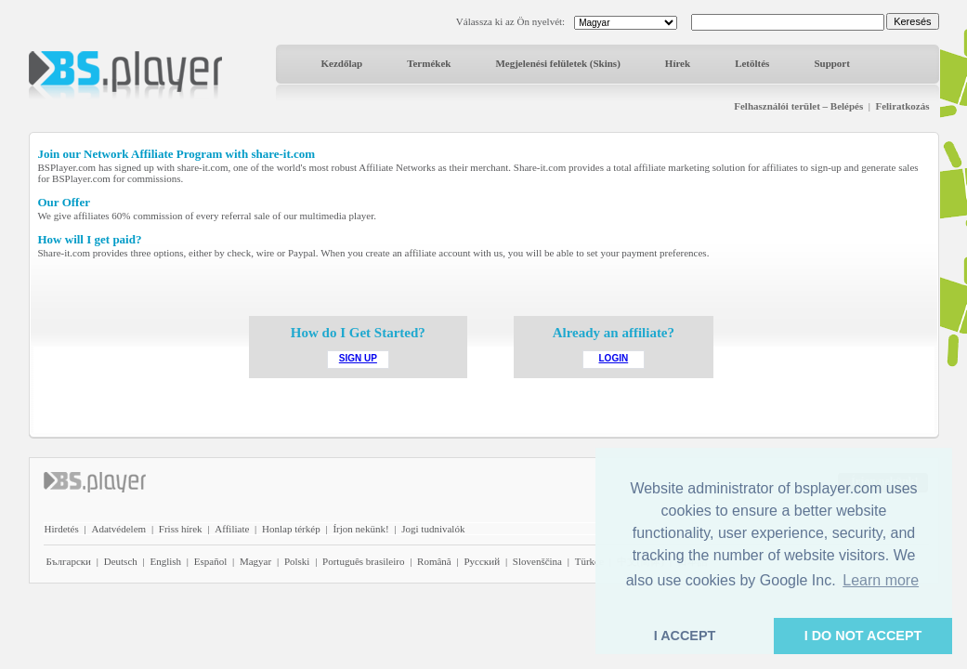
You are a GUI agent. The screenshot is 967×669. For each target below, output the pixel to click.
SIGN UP (358, 358)
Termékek (429, 63)
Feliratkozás (902, 106)
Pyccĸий (482, 561)
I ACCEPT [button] (685, 635)
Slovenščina (537, 561)
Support (832, 63)
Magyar (255, 561)
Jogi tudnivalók (432, 528)
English (165, 561)
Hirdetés (62, 528)
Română (434, 561)
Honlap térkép (291, 528)
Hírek (677, 63)
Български (69, 561)
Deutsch (120, 561)
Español (210, 561)
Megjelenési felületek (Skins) (557, 63)
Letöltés (752, 63)
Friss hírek (181, 528)
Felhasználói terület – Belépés (798, 106)
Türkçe (589, 561)
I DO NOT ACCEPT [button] (863, 635)
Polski (297, 561)
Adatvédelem (118, 528)
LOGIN (614, 358)
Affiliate (232, 528)
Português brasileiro (363, 561)
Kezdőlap (342, 63)
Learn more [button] (881, 580)
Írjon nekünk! (360, 528)
